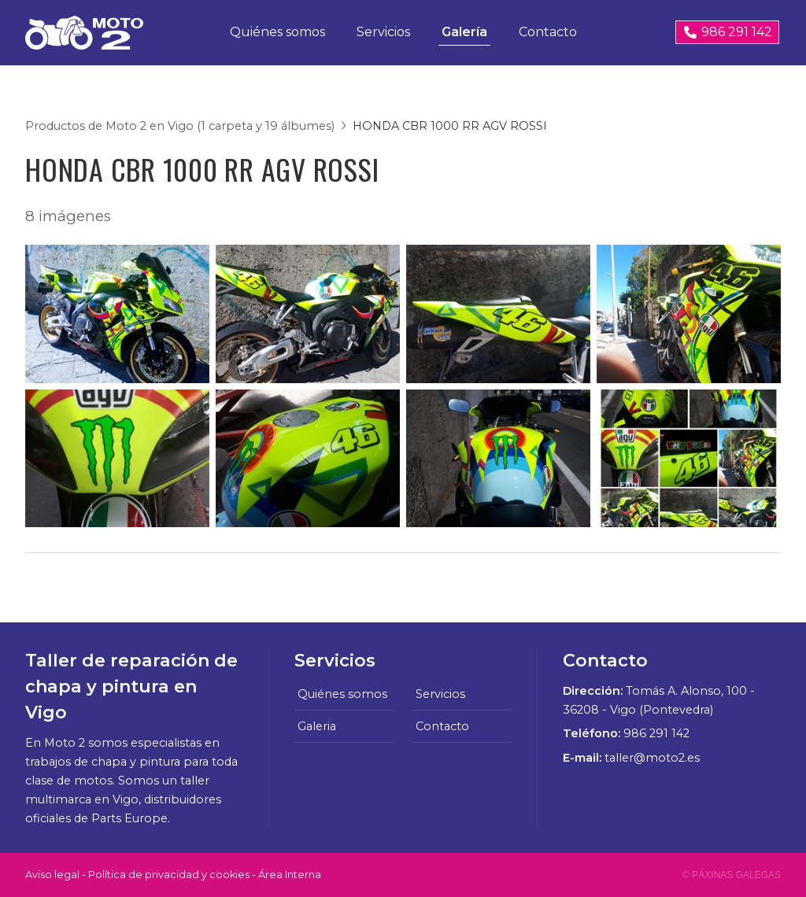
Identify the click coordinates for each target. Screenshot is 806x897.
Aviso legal (52, 874)
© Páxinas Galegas (731, 874)
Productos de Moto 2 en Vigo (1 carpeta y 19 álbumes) (180, 126)
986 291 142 (656, 733)
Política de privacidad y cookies (169, 874)
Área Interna (289, 874)
